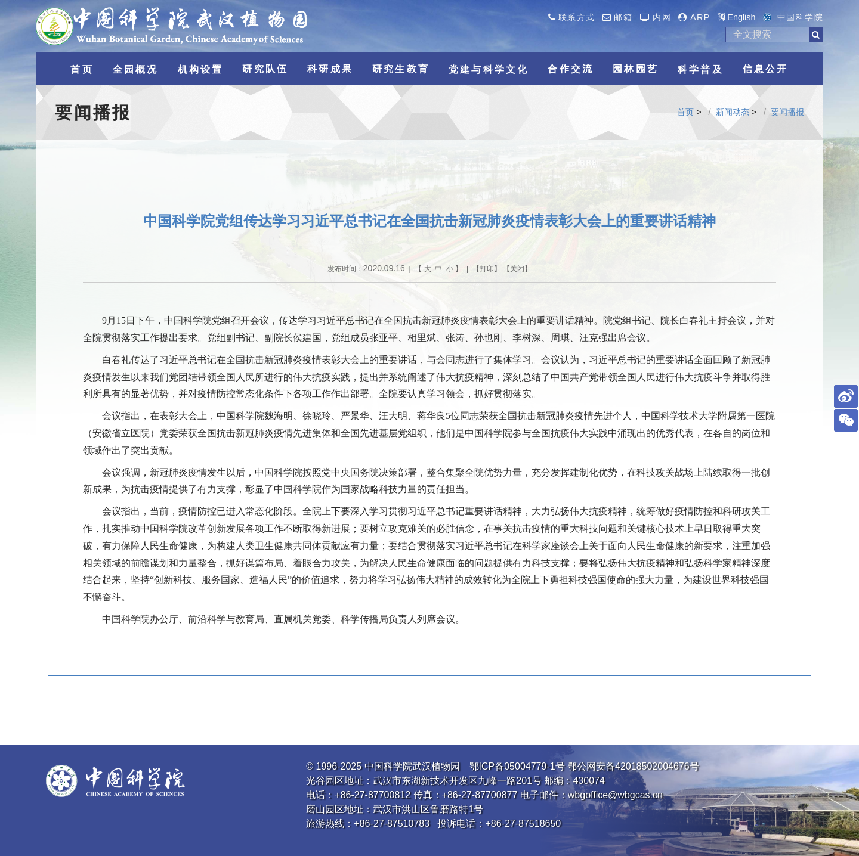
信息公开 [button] (766, 69)
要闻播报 (787, 112)
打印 (487, 269)
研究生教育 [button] (401, 69)
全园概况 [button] (136, 69)
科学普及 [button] (701, 69)
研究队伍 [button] (265, 69)
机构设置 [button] (201, 69)
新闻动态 (732, 112)
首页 (685, 112)
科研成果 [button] (330, 69)
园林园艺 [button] (636, 69)
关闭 (517, 269)
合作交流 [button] (571, 69)
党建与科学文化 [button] (489, 69)
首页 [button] (81, 69)
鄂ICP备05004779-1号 (517, 766)
